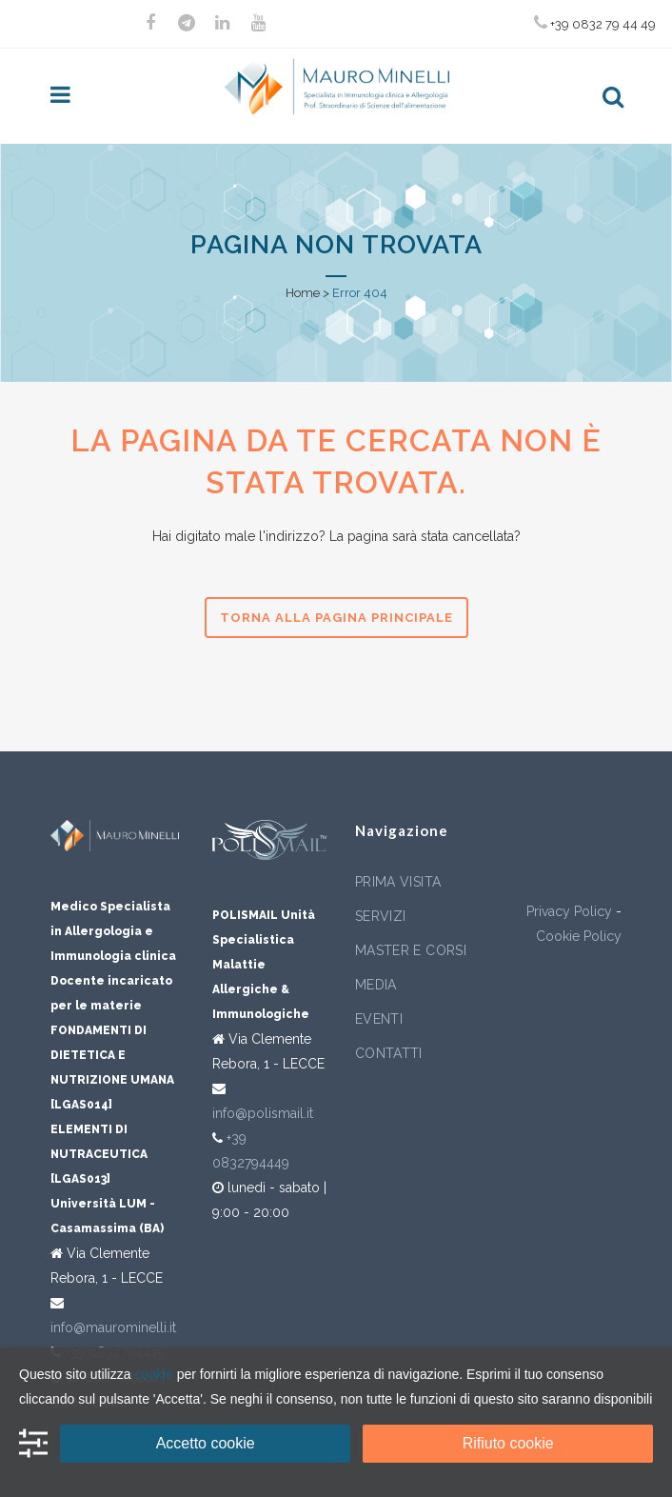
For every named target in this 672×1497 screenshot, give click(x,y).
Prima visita (398, 881)
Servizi (380, 916)
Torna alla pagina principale (336, 617)
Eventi (379, 1019)
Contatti (389, 1053)
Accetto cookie (205, 1443)
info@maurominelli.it (113, 1327)
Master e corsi (410, 950)
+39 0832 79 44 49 (595, 22)
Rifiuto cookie (508, 1443)
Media (376, 984)
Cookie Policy (579, 936)
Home (303, 293)
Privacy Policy (569, 911)
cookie (153, 1374)
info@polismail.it (262, 1113)
